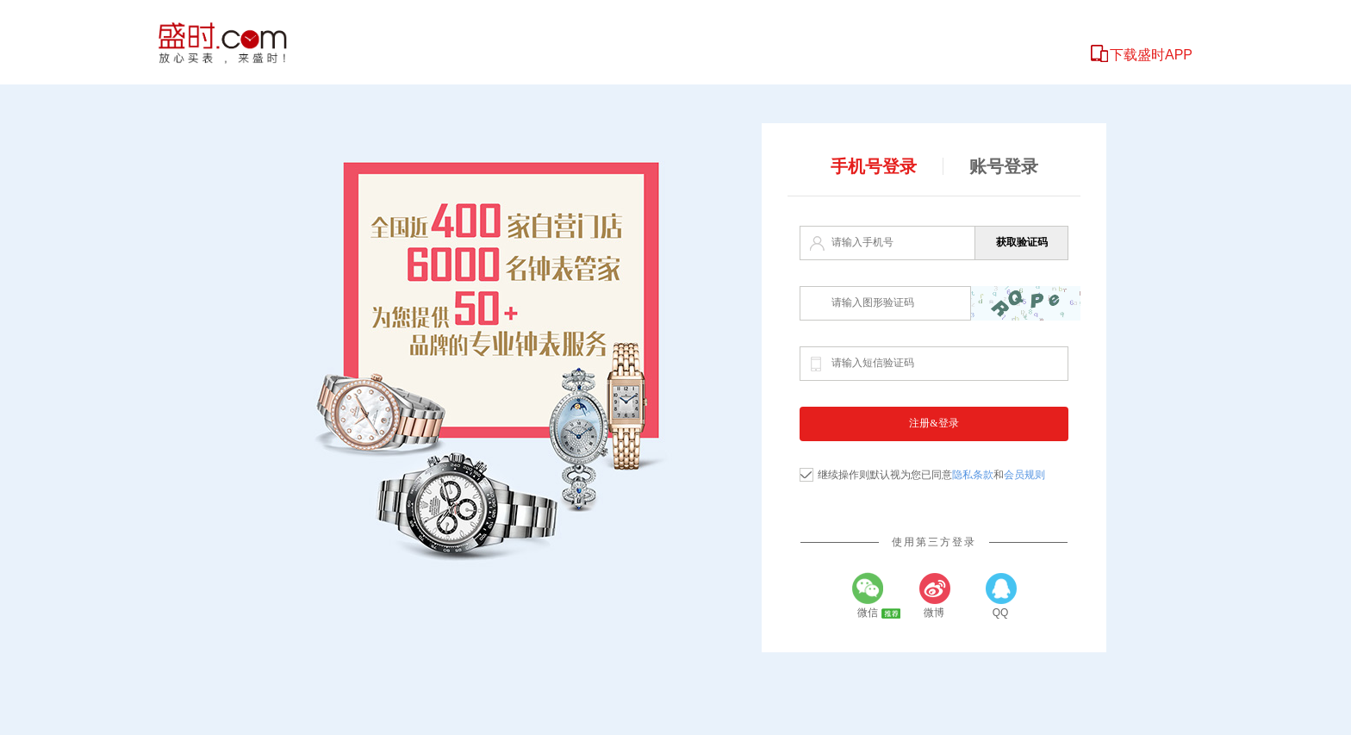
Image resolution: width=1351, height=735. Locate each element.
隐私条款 (972, 475)
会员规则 (1024, 475)
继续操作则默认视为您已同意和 (931, 475)
